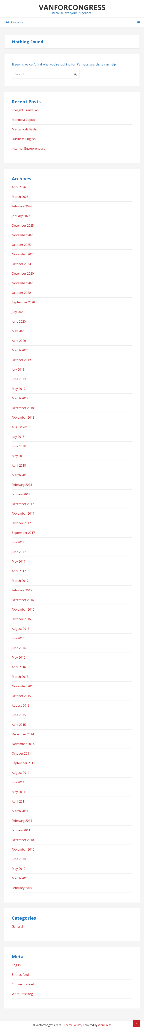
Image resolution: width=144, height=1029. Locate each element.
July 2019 (18, 369)
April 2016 (19, 667)
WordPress (104, 1025)
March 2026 (20, 197)
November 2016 (23, 609)
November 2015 (23, 686)
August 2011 (20, 773)
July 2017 (18, 542)
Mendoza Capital (23, 120)
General (17, 926)
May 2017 (18, 561)
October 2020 (21, 293)
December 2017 (23, 504)
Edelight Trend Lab (25, 110)
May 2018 (18, 456)
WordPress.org (22, 994)
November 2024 (23, 254)
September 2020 (23, 302)
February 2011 (22, 821)
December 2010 (23, 840)
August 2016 (20, 629)
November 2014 (23, 744)
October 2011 (21, 753)
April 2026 (19, 187)
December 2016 (23, 600)
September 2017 (23, 533)
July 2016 (18, 638)
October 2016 (21, 619)
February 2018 (22, 485)
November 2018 (23, 417)
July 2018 (18, 437)
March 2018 (20, 475)
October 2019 (21, 360)
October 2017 (21, 523)
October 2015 (21, 696)
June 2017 (19, 552)
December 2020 (23, 273)
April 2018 (19, 465)
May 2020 (18, 331)
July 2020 (18, 312)
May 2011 (18, 792)
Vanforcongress (72, 7)
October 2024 (21, 264)
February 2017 (22, 590)
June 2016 (19, 648)
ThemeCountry (73, 1025)
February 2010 (22, 888)
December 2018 (23, 408)
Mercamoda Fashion (26, 129)
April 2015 (19, 725)
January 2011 (21, 830)
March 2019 (20, 398)
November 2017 (23, 513)
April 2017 (19, 571)
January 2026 (21, 216)
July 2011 (18, 782)
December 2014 (23, 734)
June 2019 (19, 379)
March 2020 (20, 350)
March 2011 (20, 811)
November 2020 (23, 283)
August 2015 (20, 705)
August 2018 (20, 427)
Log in (16, 965)
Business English (24, 139)
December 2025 (23, 225)
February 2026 (22, 206)
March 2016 (20, 677)
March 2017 (20, 581)
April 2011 (19, 801)
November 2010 (23, 849)
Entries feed (20, 975)
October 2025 (21, 245)
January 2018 (21, 494)
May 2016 (18, 657)
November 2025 (23, 235)
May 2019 (18, 389)
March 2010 (20, 878)
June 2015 (19, 715)
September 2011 (23, 763)
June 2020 (19, 321)
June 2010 (19, 859)
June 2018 (19, 446)
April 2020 (19, 341)
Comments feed (23, 984)
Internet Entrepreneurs (28, 148)
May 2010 (18, 869)
